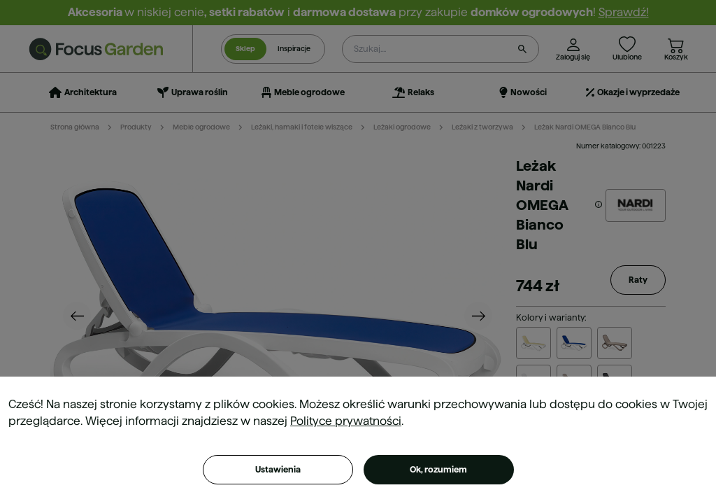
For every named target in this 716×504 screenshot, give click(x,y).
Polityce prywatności (345, 421)
